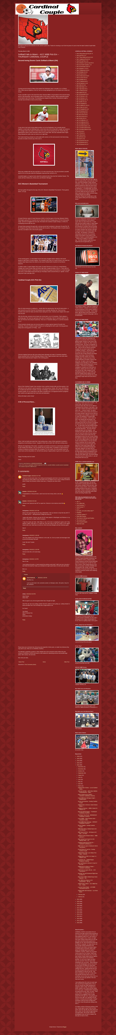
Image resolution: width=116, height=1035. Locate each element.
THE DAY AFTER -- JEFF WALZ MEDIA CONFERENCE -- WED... (87, 792)
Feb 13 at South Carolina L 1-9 (84, 64)
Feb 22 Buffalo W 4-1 (82, 79)
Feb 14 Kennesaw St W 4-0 (83, 66)
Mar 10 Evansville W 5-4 (82, 94)
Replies (26, 574)
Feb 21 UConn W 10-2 (82, 77)
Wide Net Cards (80, 523)
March (80, 786)
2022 (78, 765)
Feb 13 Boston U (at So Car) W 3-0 (85, 63)
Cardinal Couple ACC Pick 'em (40, 465)
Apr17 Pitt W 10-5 (81, 135)
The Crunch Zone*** (81, 520)
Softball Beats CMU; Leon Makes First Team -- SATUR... (87, 853)
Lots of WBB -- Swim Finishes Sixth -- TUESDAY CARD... (87, 819)
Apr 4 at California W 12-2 (83, 124)
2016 (78, 910)
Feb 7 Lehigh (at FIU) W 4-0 (83, 59)
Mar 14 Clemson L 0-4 (82, 98)
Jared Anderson (31, 577)
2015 (78, 912)
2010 (78, 922)
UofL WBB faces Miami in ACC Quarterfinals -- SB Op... (85, 881)
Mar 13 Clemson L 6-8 (82, 96)
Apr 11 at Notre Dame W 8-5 (83, 127)
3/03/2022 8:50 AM (31, 491)
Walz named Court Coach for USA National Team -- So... (86, 840)
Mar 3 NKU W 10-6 (81, 85)
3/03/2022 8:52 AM (31, 501)
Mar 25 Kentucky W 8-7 (82, 111)
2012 (78, 918)
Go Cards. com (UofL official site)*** (85, 510)
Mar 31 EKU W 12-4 (81, 118)
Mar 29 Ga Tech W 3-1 (82, 116)
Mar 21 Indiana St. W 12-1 (83, 105)
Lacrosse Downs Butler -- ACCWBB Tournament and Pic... (86, 888)
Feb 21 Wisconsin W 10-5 (83, 76)
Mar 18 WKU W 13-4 (82, 101)
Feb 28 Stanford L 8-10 (82, 83)
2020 (78, 901)
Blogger (64, 1027)
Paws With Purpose (81, 516)
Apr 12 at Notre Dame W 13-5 (84, 129)
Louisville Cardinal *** (82, 514)
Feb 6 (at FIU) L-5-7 (81, 55)
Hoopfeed (79, 512)
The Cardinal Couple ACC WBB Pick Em (27, 466)
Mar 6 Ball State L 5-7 (82, 87)
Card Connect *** (81, 507)
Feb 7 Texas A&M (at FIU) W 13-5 (85, 57)
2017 (78, 907)
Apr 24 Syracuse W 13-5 (82, 140)
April (79, 783)
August (80, 775)
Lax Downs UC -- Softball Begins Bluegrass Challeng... (86, 860)
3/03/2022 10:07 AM (34, 510)
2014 (78, 914)
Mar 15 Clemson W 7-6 (82, 100)
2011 (78, 920)
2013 (78, 916)
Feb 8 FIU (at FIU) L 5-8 (82, 61)
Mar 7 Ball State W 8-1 (82, 88)
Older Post (66, 662)
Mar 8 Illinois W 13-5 (81, 92)
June (79, 779)
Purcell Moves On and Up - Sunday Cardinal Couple (86, 850)
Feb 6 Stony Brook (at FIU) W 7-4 (85, 53)
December (81, 766)
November (81, 769)
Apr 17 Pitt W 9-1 (81, 133)
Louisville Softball (51, 465)
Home (44, 662)
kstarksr (24, 491)
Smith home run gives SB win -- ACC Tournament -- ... (87, 870)
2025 (78, 758)
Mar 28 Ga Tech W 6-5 (82, 114)
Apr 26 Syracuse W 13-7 (82, 144)
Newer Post (21, 662)
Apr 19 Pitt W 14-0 (81, 137)
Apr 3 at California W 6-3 (82, 122)
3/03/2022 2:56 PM (42, 577)
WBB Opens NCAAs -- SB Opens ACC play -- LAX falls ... (87, 833)
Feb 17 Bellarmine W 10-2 (83, 70)
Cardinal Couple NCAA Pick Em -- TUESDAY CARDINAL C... (86, 843)
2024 (78, 760)
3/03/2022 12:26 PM (34, 549)
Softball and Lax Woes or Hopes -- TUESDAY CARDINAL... (86, 867)
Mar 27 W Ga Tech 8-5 (82, 113)
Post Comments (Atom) (30, 664)
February (80, 894)
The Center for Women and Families (85, 518)
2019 (78, 903)
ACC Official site (80, 503)
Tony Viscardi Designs (82, 522)
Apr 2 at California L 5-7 (82, 120)
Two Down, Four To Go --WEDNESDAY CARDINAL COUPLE (87, 815)
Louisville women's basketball (61, 465)
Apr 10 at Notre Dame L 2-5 (83, 126)
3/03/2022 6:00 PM (31, 594)
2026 (78, 756)
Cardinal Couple (26, 475)
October (80, 771)
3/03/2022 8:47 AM (36, 475)
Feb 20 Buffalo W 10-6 (82, 72)
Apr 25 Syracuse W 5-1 (82, 142)
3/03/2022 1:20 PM (33, 559)
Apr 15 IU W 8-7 (80, 131)
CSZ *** (78, 509)
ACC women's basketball (27, 465)
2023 (78, 762)
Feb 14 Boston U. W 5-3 (82, 68)
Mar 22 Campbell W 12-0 (83, 109)
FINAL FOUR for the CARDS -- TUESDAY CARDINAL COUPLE (86, 795)
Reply (23, 486)
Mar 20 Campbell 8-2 (82, 103)
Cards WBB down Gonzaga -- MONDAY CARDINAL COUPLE (87, 822)
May (79, 781)
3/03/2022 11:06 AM (34, 535)
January (80, 896)
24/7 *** (78, 501)
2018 (78, 905)
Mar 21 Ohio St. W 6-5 (82, 107)
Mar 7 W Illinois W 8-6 (82, 90)
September (81, 773)
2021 (78, 899)
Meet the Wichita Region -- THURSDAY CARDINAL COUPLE (87, 812)
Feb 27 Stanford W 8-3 (82, 81)
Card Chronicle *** (81, 505)
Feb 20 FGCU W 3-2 (82, 74)
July (79, 777)
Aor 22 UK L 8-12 (81, 138)
